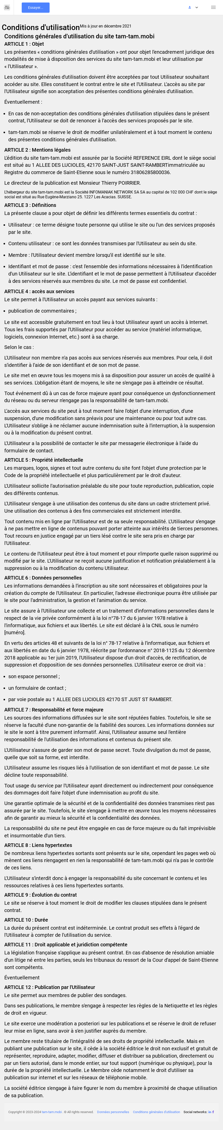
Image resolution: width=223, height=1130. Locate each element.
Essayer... (35, 8)
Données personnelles (113, 1112)
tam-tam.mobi (52, 1112)
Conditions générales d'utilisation (156, 1112)
